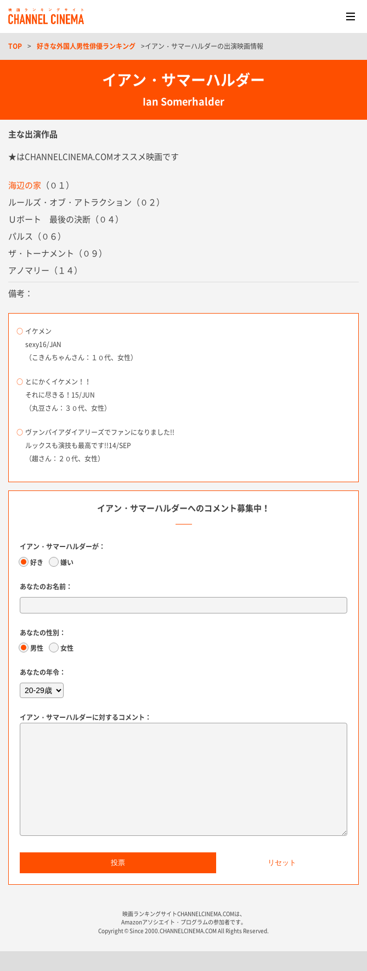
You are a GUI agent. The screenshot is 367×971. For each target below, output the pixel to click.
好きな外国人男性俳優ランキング (86, 46)
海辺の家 (24, 185)
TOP (15, 46)
